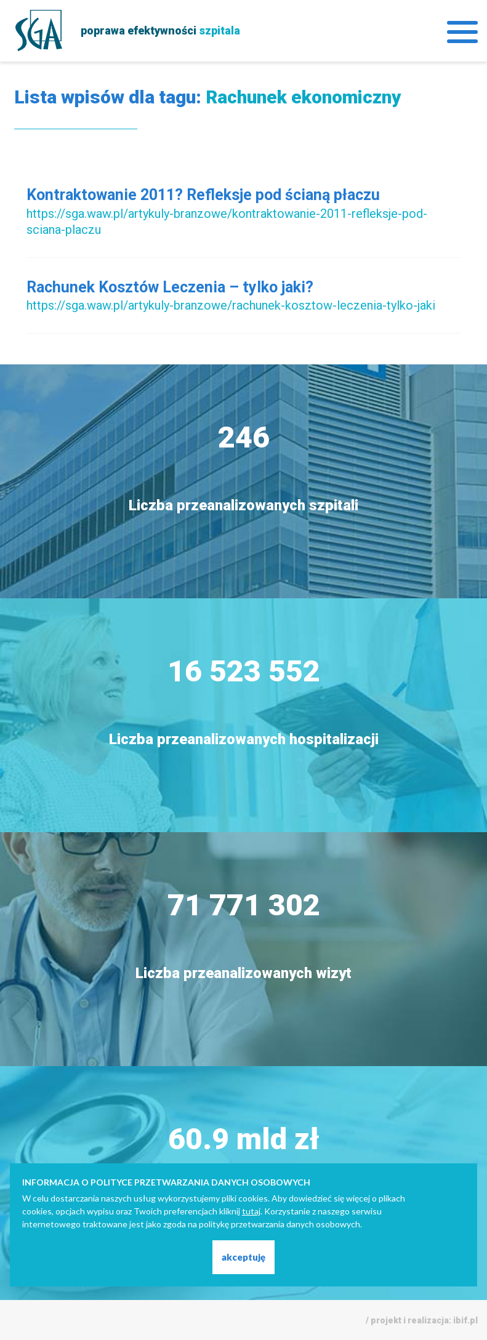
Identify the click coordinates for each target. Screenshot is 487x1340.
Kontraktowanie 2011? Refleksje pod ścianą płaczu (203, 195)
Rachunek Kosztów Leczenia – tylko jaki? (169, 287)
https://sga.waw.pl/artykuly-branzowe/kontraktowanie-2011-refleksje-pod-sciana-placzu (226, 221)
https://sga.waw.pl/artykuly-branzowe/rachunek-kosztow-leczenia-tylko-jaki (230, 305)
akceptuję (243, 1256)
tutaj (251, 1211)
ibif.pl (465, 1320)
